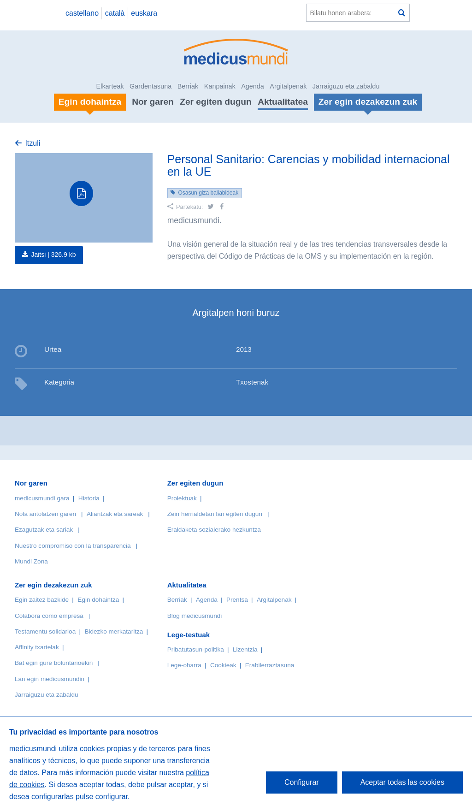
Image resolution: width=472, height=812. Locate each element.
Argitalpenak (288, 86)
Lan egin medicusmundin (49, 679)
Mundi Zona (31, 561)
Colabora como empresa (49, 615)
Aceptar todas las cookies (402, 782)
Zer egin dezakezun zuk (53, 585)
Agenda (252, 86)
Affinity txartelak (37, 647)
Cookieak (223, 665)
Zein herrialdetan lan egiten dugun (214, 513)
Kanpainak (220, 86)
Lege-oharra (184, 665)
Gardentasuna (150, 86)
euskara (144, 13)
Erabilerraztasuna (270, 665)
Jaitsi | (53, 254)
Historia (89, 498)
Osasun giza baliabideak (208, 193)
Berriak (188, 86)
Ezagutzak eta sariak (44, 529)
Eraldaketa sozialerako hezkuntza (214, 529)
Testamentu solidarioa (45, 631)
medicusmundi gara (42, 498)
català (115, 13)
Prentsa (237, 599)
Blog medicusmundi (194, 615)
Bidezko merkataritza (113, 631)
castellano (82, 13)
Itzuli (32, 143)
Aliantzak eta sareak (115, 513)
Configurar (301, 782)
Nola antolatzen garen (45, 513)
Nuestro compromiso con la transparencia (73, 545)
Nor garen (153, 102)
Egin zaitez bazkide (42, 599)
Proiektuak (182, 498)
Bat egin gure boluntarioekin (54, 662)
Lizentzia (245, 649)
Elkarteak (110, 86)
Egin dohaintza (98, 599)
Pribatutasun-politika (195, 649)
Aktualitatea (283, 102)
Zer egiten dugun (216, 102)
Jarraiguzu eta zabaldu (346, 86)
